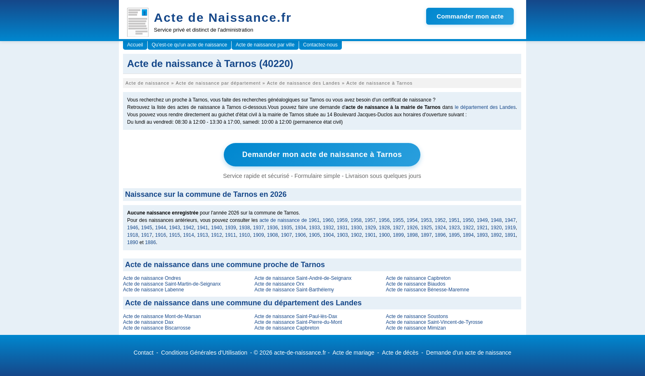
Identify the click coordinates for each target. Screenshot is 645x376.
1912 (216, 235)
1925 (426, 228)
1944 (160, 228)
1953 (426, 220)
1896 (440, 235)
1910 (244, 235)
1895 (454, 235)
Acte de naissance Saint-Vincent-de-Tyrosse (434, 322)
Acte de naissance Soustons (417, 316)
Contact (143, 352)
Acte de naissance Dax (148, 322)
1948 (496, 220)
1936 (272, 228)
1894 (468, 235)
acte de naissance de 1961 (290, 220)
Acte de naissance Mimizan (416, 328)
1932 (328, 228)
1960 (328, 220)
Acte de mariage (353, 352)
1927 (398, 228)
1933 (314, 228)
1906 (300, 235)
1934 (300, 228)
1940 (216, 228)
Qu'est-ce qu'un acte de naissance (189, 45)
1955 (398, 220)
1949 (482, 220)
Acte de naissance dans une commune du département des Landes (243, 303)
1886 (150, 242)
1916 (160, 235)
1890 (132, 242)
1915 (174, 235)
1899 (398, 235)
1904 (328, 235)
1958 (356, 220)
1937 (258, 228)
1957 (370, 220)
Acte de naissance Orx (279, 284)
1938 (244, 228)
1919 (510, 228)
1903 (342, 235)
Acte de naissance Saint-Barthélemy (294, 290)
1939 (230, 228)
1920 (496, 228)
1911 (230, 235)
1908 (272, 235)
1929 (370, 228)
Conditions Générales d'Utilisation (204, 352)
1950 (468, 220)
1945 (146, 228)
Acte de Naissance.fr (223, 17)
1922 (468, 228)
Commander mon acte (469, 16)
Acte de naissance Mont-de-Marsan (162, 316)
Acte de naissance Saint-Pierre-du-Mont (298, 322)
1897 (426, 235)
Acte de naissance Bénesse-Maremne (427, 290)
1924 (440, 228)
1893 (482, 235)
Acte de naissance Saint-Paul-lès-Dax (295, 316)
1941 (202, 228)
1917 (146, 235)
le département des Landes (485, 107)
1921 (482, 228)
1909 (258, 235)
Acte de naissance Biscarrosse (156, 328)
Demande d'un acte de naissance (468, 352)
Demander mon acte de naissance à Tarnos (322, 154)
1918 (132, 235)
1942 (188, 228)
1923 (454, 228)
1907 (286, 235)
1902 (356, 235)
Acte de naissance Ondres (152, 278)
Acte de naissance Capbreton (418, 278)
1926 (412, 228)
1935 (286, 228)
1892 (496, 235)
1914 (188, 235)
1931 (342, 228)
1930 (356, 228)
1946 (132, 228)
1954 (412, 220)
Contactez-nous (320, 45)
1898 (412, 235)
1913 (202, 235)
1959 (342, 220)
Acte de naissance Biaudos (415, 284)
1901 (370, 235)
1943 (174, 228)
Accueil (135, 45)
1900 (384, 235)
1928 (384, 228)
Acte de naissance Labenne (153, 290)
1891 (510, 235)
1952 (440, 220)
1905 (314, 235)
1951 (454, 220)
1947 (510, 220)
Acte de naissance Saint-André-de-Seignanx (302, 278)
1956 (384, 220)
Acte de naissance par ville (265, 45)
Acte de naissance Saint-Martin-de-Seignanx (171, 284)
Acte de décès (400, 352)
